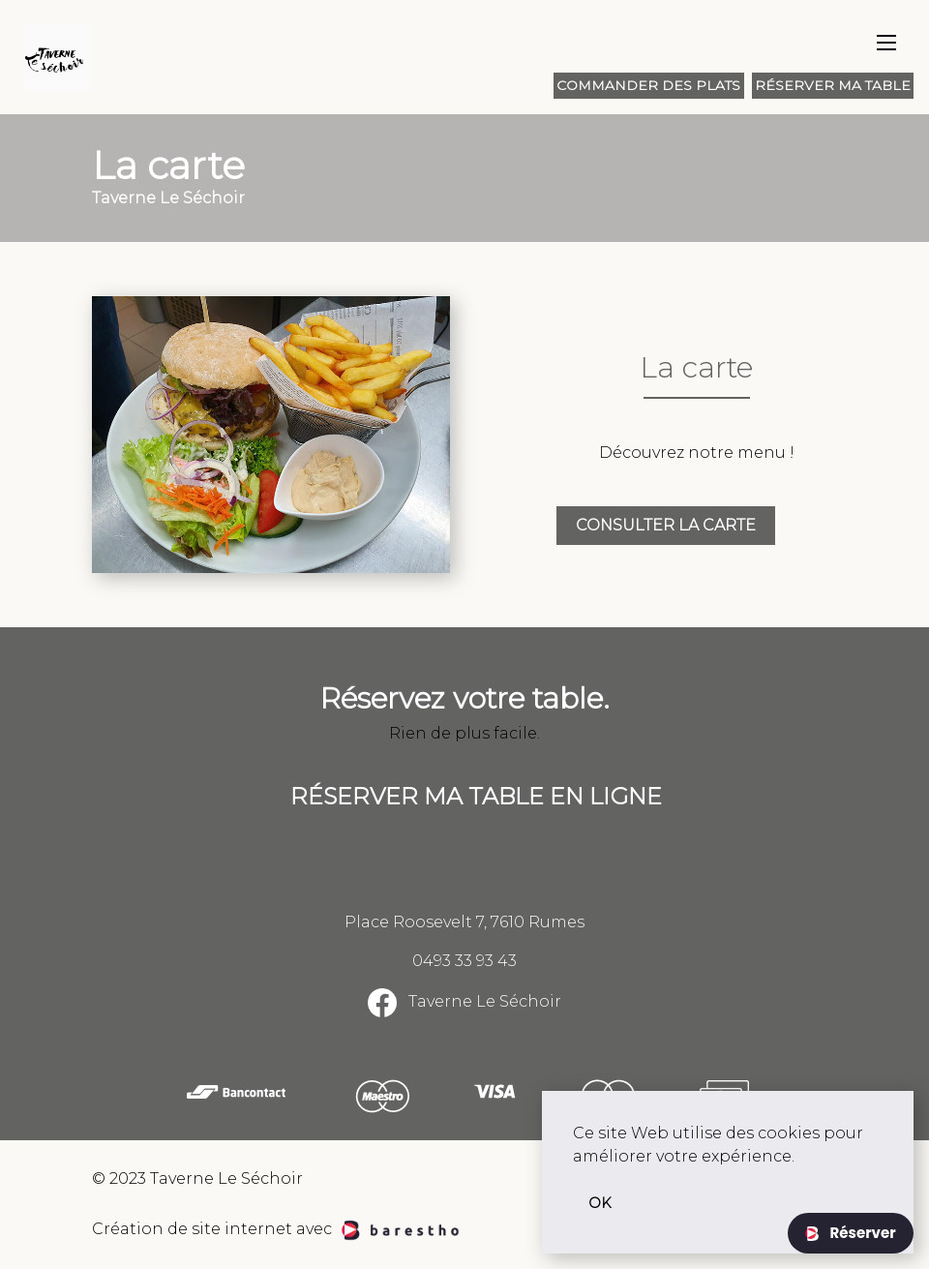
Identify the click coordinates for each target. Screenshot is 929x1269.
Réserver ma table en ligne (476, 796)
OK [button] (600, 1203)
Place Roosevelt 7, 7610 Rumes (464, 922)
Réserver (860, 1233)
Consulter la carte (666, 525)
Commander (648, 85)
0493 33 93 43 (464, 961)
